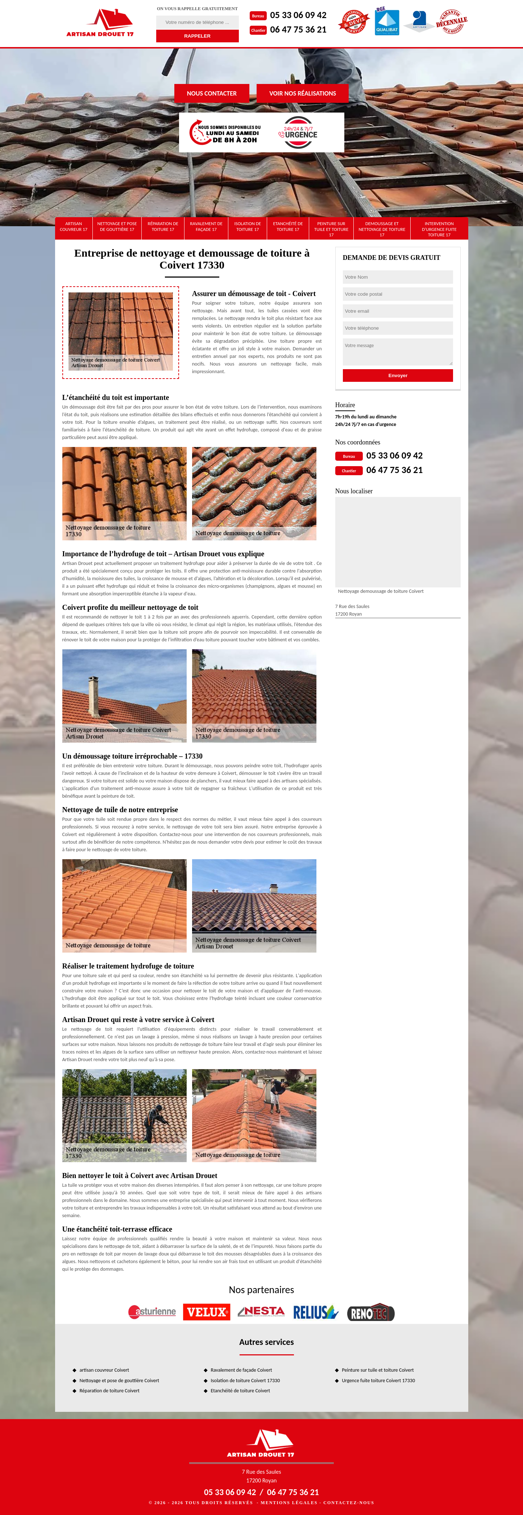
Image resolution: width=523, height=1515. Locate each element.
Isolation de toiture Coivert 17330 (245, 1380)
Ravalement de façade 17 (206, 226)
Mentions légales (289, 1502)
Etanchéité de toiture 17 (288, 226)
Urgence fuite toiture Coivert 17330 (378, 1380)
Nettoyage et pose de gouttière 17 (117, 226)
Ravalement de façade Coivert (241, 1370)
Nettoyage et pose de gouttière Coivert (119, 1380)
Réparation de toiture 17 (163, 226)
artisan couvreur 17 (73, 226)
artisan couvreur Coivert (104, 1370)
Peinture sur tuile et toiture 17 (331, 229)
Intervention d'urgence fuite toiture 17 (439, 229)
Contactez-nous (348, 1502)
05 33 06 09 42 (298, 15)
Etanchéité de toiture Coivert (240, 1391)
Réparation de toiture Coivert (110, 1391)
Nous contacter (212, 93)
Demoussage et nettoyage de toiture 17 (381, 229)
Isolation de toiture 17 (247, 226)
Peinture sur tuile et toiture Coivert (378, 1370)
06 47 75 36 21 (298, 29)
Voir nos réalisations (302, 93)
